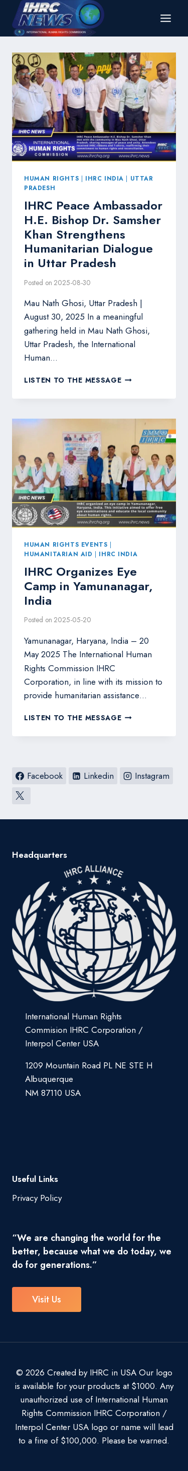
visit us (46, 1299)
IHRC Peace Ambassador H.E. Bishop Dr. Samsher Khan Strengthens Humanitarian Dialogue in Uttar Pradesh (93, 234)
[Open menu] (165, 18)
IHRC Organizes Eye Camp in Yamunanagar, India (88, 586)
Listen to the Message (78, 380)
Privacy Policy (37, 1198)
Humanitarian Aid (58, 554)
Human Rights (51, 178)
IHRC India (104, 178)
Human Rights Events (65, 544)
